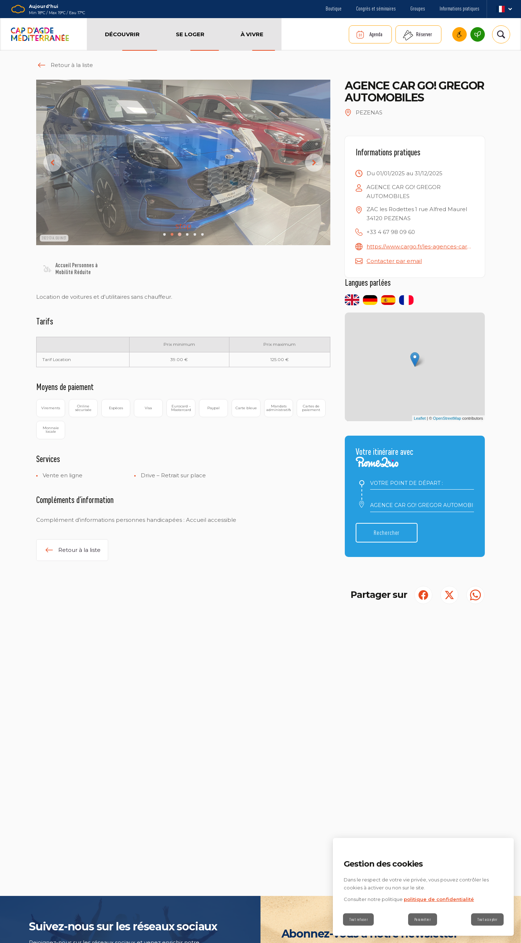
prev (52, 163)
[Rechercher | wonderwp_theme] (501, 34)
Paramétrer (422, 919)
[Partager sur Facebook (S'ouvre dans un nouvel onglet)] (423, 595)
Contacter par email (394, 260)
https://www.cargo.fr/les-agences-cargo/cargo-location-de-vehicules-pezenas (420, 246)
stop (182, 226)
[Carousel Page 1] (164, 234)
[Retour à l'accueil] (40, 34)
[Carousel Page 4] (187, 234)
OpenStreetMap (447, 418)
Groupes (417, 8)
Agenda (375, 34)
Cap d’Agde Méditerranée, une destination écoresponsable (477, 34)
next (314, 163)
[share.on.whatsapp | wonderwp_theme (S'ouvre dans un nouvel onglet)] (475, 595)
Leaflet (420, 418)
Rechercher (386, 532)
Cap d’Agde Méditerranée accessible (459, 34)
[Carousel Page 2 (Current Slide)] (172, 234)
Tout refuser (358, 919)
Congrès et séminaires (376, 8)
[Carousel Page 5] (195, 234)
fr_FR (504, 9)
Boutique (334, 8)
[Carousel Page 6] (202, 234)
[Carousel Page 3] (179, 234)
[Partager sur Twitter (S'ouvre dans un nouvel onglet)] (449, 595)
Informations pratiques (459, 8)
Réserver (424, 34)
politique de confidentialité (439, 899)
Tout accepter (487, 919)
